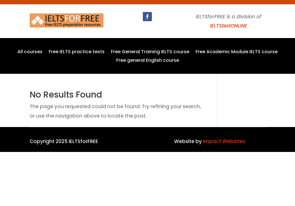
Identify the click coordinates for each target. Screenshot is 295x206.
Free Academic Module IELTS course (237, 52)
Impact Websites (224, 141)
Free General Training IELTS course (150, 52)
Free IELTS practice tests (77, 52)
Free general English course (147, 61)
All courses (29, 52)
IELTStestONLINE (228, 25)
